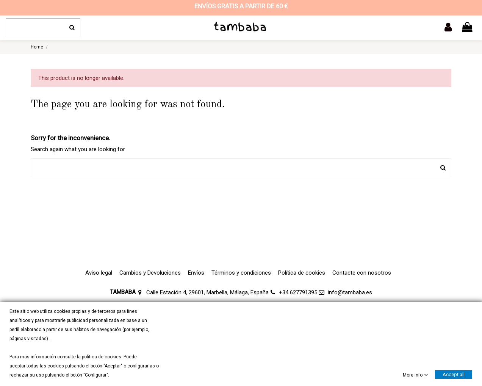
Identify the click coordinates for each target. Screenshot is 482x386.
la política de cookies (98, 356)
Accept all (454, 374)
